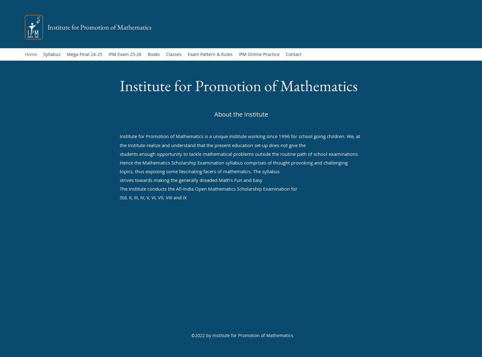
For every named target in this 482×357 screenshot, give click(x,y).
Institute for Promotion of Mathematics (99, 27)
